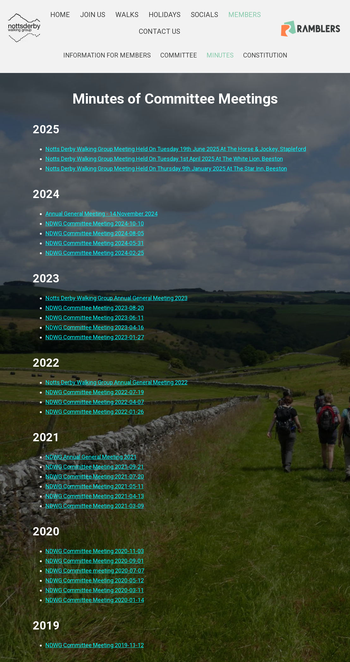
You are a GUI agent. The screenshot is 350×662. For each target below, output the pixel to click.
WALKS (126, 15)
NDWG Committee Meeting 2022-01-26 (95, 411)
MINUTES (220, 55)
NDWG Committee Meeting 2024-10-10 (95, 223)
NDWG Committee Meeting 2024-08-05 (95, 233)
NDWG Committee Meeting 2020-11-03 (95, 551)
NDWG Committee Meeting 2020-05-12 (95, 580)
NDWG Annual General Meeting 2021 (91, 457)
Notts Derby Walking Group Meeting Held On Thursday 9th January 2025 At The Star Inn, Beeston (166, 168)
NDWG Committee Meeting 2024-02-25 (95, 253)
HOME (60, 15)
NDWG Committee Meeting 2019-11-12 (95, 645)
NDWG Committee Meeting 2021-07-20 (95, 476)
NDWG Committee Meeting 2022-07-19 (95, 392)
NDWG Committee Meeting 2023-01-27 (95, 337)
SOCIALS (204, 15)
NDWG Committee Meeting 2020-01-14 (95, 600)
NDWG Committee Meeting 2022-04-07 (95, 402)
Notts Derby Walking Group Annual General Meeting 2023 (116, 298)
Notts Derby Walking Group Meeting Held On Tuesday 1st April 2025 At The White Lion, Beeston (164, 158)
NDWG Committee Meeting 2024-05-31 (95, 243)
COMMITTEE (178, 55)
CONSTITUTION (265, 55)
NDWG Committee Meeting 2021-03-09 (95, 506)
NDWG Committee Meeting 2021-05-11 (95, 486)
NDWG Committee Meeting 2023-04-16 (95, 327)
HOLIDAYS (165, 15)
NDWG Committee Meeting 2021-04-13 (95, 496)
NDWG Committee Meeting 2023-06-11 (95, 317)
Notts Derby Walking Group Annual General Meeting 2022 (116, 382)
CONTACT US (159, 31)
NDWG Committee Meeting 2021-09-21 (95, 466)
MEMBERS (244, 15)
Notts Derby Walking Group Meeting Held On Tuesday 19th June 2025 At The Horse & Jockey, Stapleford (176, 149)
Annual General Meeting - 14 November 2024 (101, 213)
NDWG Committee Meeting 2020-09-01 (95, 560)
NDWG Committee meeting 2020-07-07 (95, 570)
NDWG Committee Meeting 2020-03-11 (95, 590)
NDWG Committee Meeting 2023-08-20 (95, 307)
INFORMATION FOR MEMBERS (107, 55)
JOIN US (92, 15)
